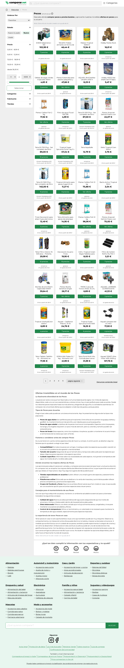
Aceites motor (41, 576)
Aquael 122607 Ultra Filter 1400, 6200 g (108, 357)
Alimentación (12, 563)
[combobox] (67, 3)
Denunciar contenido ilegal (107, 382)
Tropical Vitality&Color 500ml (44, 323)
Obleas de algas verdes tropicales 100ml (44, 79)
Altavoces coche (42, 579)
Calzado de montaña (44, 617)
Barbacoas (68, 576)
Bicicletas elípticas (99, 573)
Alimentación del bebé (17, 589)
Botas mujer (41, 614)
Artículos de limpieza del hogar (20, 595)
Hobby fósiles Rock (108, 43)
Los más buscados (54, 647)
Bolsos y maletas (42, 612)
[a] (25, 76)
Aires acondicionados (72, 570)
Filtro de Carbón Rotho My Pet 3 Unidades (108, 253)
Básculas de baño (15, 598)
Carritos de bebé (70, 598)
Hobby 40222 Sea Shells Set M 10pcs (108, 79)
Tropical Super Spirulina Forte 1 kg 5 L (65, 148)
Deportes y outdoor (100, 563)
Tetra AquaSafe (87, 147)
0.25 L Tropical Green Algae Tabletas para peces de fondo (87, 253)
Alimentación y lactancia (17, 592)
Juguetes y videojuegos (102, 585)
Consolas (96, 598)
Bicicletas (96, 570)
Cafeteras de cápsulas (44, 598)
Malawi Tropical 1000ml (87, 44)
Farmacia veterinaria (16, 617)
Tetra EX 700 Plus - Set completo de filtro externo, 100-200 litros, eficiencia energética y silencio (44, 148)
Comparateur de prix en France (50, 656)
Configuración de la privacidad (62, 650)
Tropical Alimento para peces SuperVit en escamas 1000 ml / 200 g (65, 183)
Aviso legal (23, 647)
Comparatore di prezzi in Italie (24, 656)
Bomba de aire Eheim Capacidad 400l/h (44, 288)
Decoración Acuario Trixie (65, 253)
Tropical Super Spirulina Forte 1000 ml (87, 323)
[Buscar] (31, 3)
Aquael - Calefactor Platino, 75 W (65, 323)
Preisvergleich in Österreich (75, 656)
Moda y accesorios (43, 604)
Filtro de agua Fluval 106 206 (65, 114)
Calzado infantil (70, 595)
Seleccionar (19, 88)
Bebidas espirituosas (16, 570)
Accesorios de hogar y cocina (75, 567)
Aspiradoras (40, 592)
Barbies (95, 592)
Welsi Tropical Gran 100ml (108, 148)
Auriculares (40, 595)
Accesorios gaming (100, 589)
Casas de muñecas (99, 595)
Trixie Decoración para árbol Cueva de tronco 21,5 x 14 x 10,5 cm (44, 218)
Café (9, 576)
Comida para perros (15, 614)
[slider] (8, 82)
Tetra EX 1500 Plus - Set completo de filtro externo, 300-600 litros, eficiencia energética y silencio (44, 183)
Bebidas (11, 567)
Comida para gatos (15, 612)
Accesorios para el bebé (73, 589)
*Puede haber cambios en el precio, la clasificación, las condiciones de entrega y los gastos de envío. (62, 663)
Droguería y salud (14, 585)
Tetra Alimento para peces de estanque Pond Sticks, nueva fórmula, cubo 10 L (65, 218)
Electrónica (39, 585)
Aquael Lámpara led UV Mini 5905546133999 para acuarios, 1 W (108, 323)
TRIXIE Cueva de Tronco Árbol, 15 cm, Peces (87, 288)
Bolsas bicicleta (98, 576)
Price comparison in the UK (62, 659)
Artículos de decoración (73, 573)
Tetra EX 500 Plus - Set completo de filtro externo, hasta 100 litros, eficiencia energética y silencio (87, 114)
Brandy (10, 573)
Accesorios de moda (44, 609)
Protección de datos (37, 647)
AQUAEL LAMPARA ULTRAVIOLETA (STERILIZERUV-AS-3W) (108, 288)
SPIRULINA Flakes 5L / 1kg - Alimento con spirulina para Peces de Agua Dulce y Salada (65, 357)
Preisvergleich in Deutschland (99, 656)
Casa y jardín (68, 563)
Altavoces (40, 589)
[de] (11, 76)
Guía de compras (98, 647)
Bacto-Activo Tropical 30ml (108, 183)
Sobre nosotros (83, 647)
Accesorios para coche (45, 567)
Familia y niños (69, 585)
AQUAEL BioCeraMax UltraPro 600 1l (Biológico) (86, 79)
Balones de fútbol (99, 567)
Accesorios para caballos (17, 609)
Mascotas (15, 10)
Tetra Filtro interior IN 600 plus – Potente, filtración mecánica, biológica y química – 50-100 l (43, 253)
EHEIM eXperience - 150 (44, 44)
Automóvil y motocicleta (46, 563)
